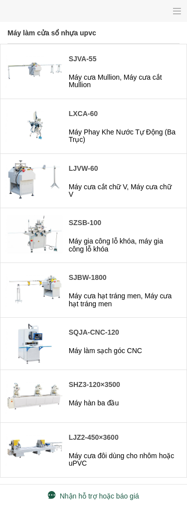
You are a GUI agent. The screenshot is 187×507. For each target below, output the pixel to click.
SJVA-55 (83, 59)
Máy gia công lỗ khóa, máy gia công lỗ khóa (116, 245)
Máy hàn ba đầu (94, 403)
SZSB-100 (85, 223)
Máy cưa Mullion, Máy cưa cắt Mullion (115, 81)
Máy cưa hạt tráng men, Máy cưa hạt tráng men (120, 299)
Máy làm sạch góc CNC (105, 351)
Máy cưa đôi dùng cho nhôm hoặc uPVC (122, 459)
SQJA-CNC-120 (94, 332)
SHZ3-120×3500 (94, 384)
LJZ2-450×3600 (94, 437)
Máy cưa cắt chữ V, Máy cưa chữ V (120, 190)
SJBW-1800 (88, 277)
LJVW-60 (83, 168)
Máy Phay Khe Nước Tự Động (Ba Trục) (122, 135)
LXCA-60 (83, 114)
